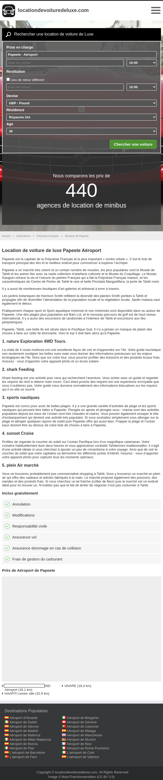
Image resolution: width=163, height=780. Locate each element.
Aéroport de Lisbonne (83, 726)
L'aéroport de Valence (83, 757)
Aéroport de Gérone (24, 726)
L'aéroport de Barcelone (27, 752)
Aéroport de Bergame (83, 718)
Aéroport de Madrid (23, 731)
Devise (12, 96)
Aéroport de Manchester (84, 735)
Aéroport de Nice (79, 744)
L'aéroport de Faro (23, 757)
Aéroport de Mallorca (24, 735)
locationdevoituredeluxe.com (53, 10)
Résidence (15, 110)
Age (9, 124)
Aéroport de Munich (81, 739)
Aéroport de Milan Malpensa (30, 739)
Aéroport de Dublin (23, 722)
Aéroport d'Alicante (23, 718)
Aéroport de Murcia (23, 744)
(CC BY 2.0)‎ (106, 777)
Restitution (15, 72)
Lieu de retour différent (27, 80)
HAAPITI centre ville (19, 693)
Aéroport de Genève (82, 722)
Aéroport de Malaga (81, 731)
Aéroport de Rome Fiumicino (88, 748)
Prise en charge (19, 47)
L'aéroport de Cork (80, 752)
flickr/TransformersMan (79, 777)
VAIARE (70, 686)
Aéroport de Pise (21, 748)
